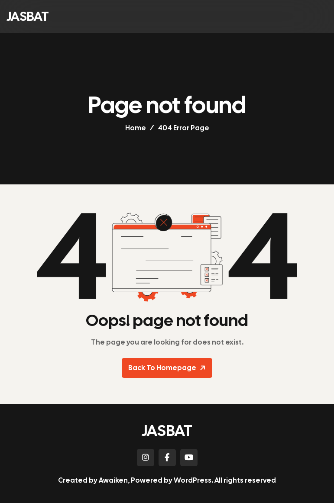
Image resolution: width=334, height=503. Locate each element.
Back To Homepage (168, 368)
